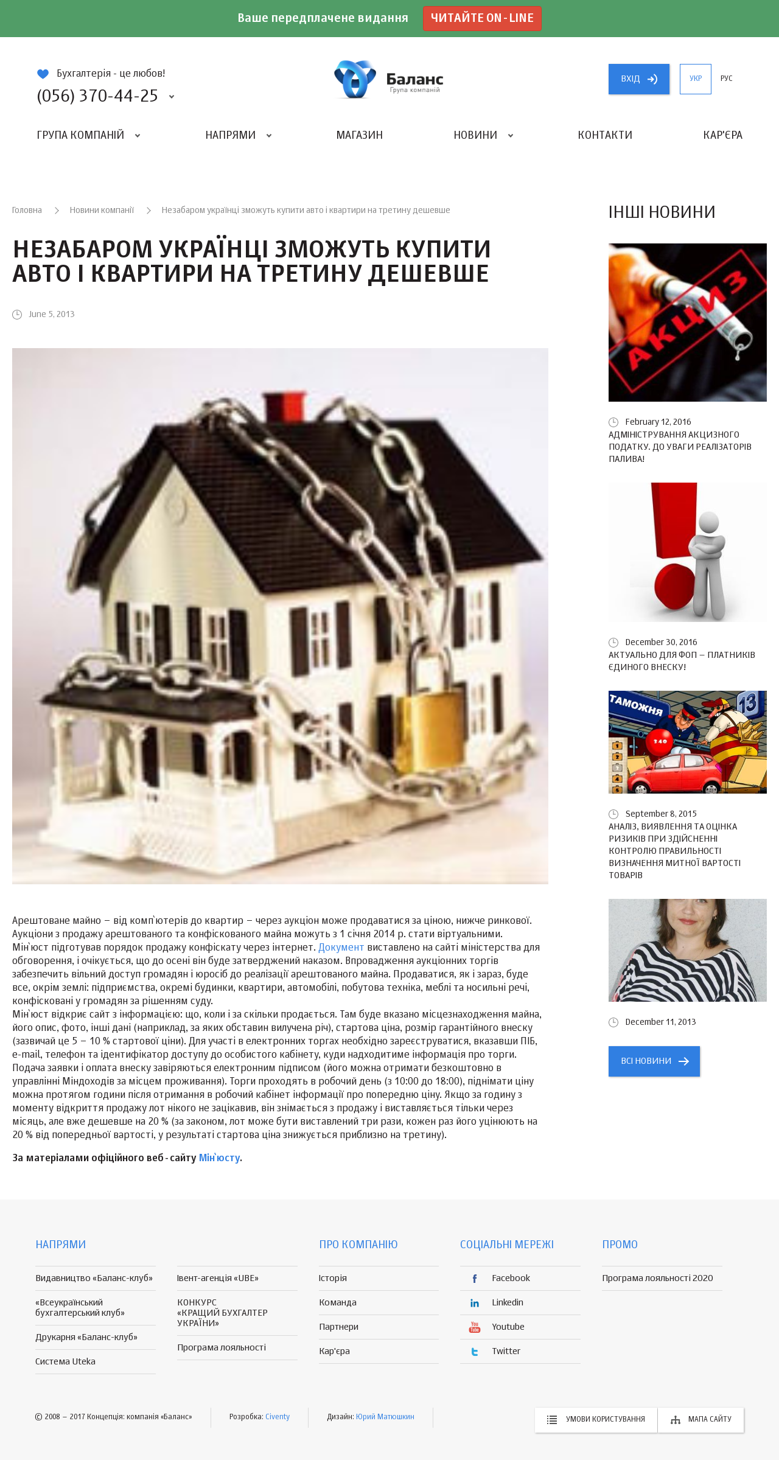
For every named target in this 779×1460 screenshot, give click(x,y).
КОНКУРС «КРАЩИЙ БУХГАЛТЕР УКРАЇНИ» (222, 1313)
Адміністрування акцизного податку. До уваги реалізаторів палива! (680, 447)
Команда (338, 1302)
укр (696, 79)
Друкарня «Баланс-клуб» (86, 1337)
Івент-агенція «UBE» (218, 1278)
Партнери (338, 1327)
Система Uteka (65, 1361)
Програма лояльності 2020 (657, 1278)
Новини (475, 135)
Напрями (230, 135)
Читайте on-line (482, 18)
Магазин (359, 135)
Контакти (605, 135)
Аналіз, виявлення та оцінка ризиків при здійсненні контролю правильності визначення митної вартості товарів (675, 851)
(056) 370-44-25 (97, 96)
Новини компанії (102, 210)
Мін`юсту (219, 1159)
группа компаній (389, 79)
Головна (27, 210)
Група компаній (80, 135)
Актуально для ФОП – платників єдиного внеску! (682, 661)
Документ (341, 948)
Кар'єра (722, 135)
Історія (333, 1278)
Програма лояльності (221, 1347)
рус (727, 79)
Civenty (277, 1417)
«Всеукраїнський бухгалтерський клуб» (80, 1308)
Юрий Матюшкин (385, 1417)
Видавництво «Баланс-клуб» (94, 1278)
